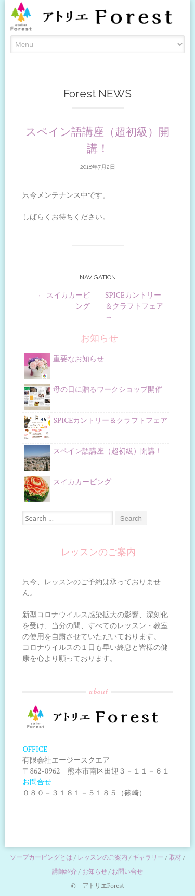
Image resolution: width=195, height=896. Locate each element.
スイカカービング (82, 481)
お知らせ (94, 871)
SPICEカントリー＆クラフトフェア (134, 306)
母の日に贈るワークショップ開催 (107, 389)
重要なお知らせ (78, 358)
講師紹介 (64, 871)
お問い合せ (127, 871)
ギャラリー (148, 857)
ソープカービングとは (41, 857)
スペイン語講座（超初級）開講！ (107, 451)
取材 (175, 857)
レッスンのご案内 (102, 857)
